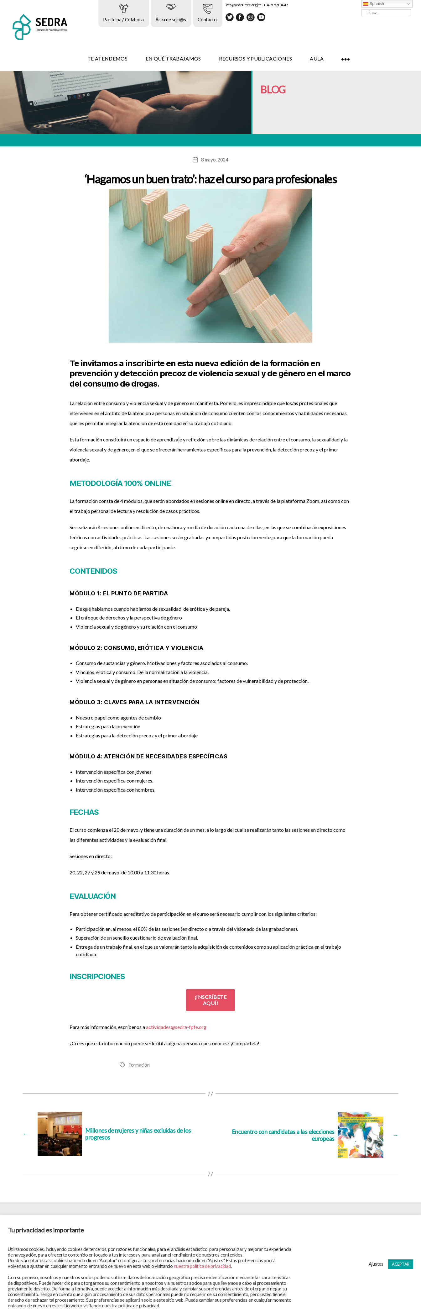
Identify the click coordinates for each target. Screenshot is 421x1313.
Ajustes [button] (376, 1264)
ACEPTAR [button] (400, 1264)
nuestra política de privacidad (202, 1266)
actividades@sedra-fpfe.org (176, 1027)
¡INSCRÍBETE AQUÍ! (211, 1000)
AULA (338, 58)
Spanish (373, 3)
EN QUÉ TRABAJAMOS (195, 58)
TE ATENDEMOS (129, 58)
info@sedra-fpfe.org (262, 5)
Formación (139, 1065)
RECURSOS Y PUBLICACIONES (277, 58)
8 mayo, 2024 (215, 159)
